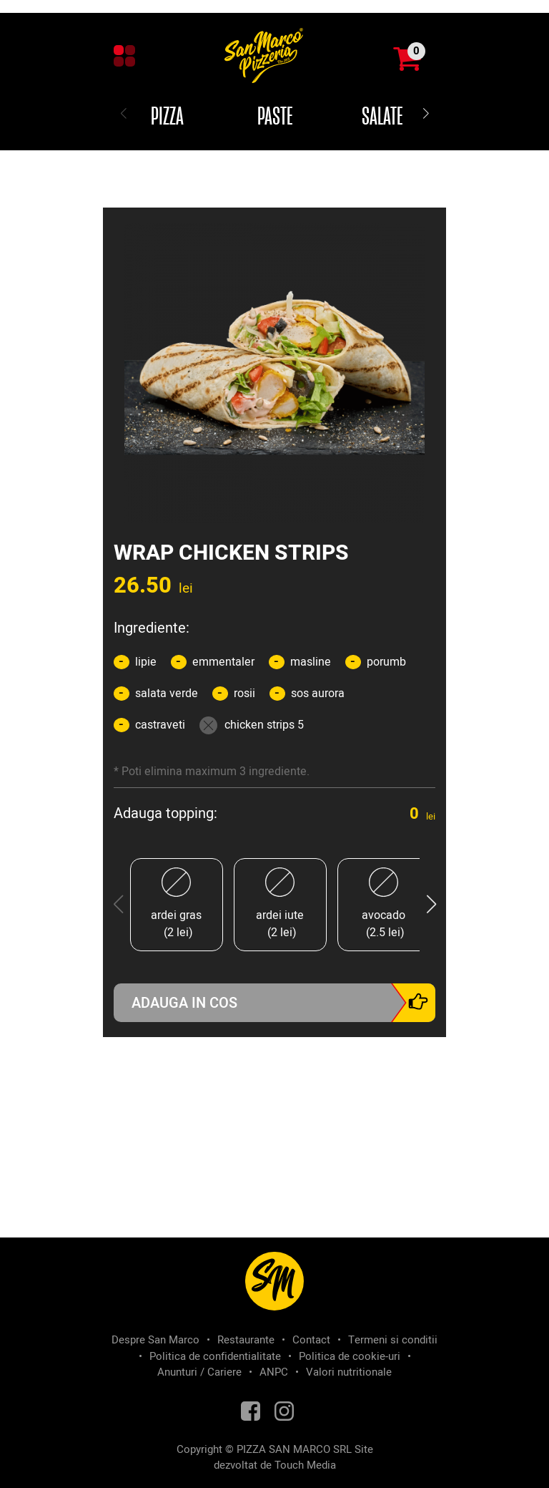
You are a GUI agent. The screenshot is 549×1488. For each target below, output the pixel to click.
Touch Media (305, 1465)
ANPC (273, 1372)
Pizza (167, 117)
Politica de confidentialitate (215, 1356)
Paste (274, 117)
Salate (382, 117)
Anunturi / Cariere (199, 1372)
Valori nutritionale (349, 1372)
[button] (425, 114)
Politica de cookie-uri (349, 1356)
